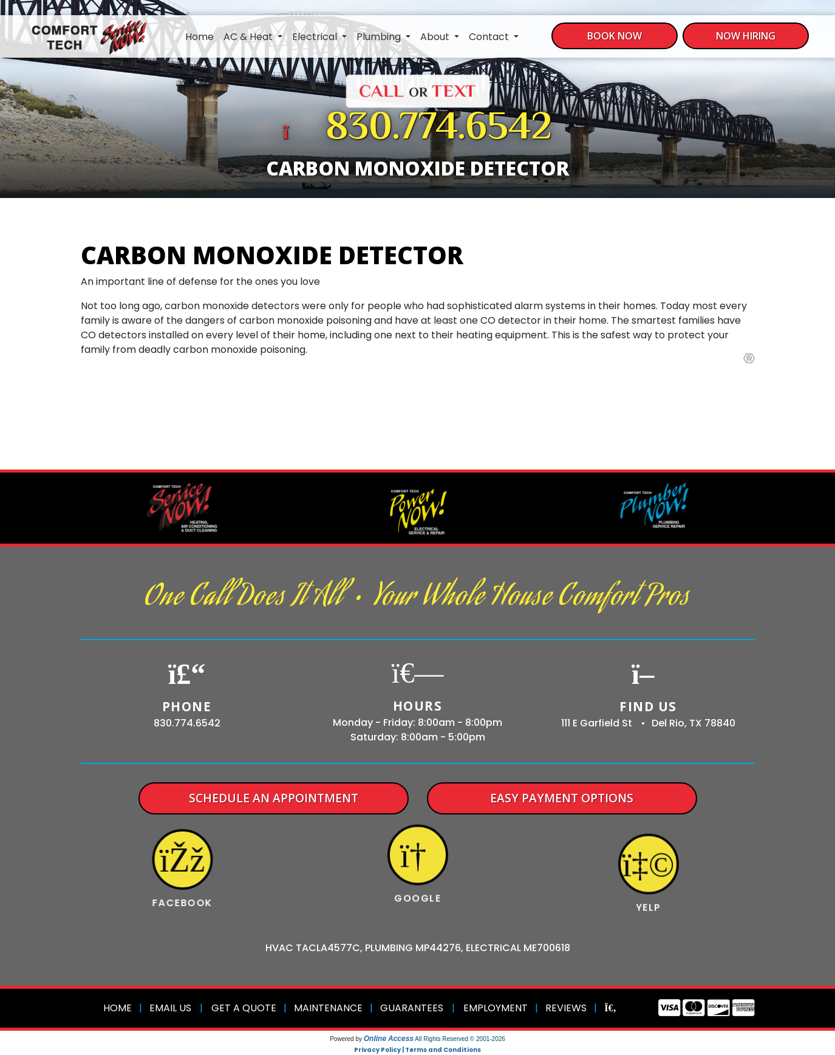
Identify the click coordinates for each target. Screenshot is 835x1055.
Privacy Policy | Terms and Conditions (417, 1049)
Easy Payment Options (561, 798)
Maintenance (328, 1008)
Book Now (614, 36)
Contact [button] (490, 37)
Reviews (566, 1008)
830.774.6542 (439, 129)
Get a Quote (243, 1008)
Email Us (170, 1008)
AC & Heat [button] (249, 37)
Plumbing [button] (379, 37)
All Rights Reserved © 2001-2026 (460, 1039)
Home (199, 37)
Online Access (389, 1038)
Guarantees (411, 1008)
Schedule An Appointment (273, 798)
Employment (495, 1008)
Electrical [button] (315, 37)
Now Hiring (745, 36)
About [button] (436, 37)
